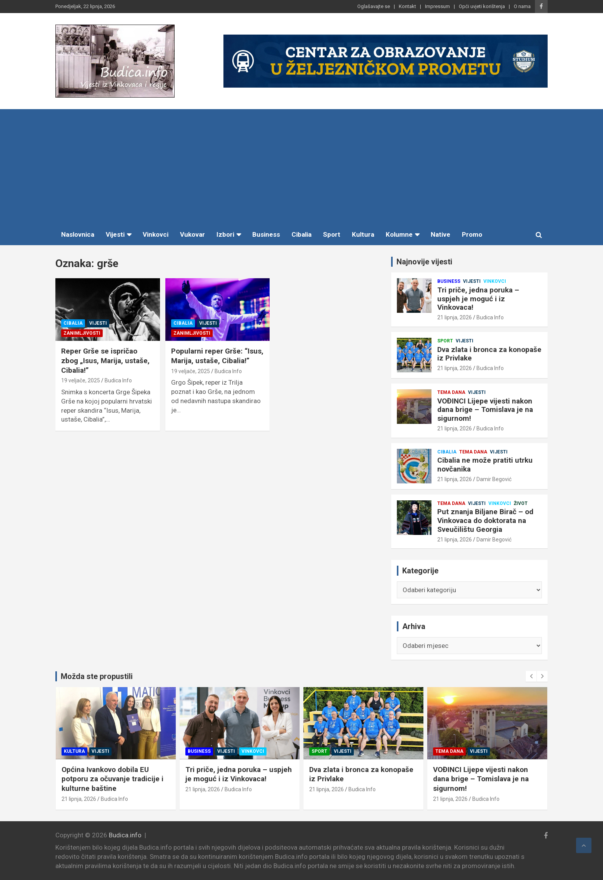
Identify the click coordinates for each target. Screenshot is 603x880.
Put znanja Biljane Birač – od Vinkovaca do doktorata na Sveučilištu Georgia (485, 520)
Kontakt (407, 6)
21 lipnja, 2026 (454, 317)
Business (266, 234)
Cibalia (301, 234)
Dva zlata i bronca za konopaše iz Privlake (489, 354)
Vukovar (192, 234)
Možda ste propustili (97, 676)
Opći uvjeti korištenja (482, 6)
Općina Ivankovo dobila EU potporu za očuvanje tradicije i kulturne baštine (116, 779)
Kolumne (399, 234)
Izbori (225, 234)
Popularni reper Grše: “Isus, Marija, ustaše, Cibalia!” (217, 356)
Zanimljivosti (81, 333)
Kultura (363, 234)
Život (521, 503)
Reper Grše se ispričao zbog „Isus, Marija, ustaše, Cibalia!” (105, 360)
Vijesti (115, 234)
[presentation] (531, 676)
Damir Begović (493, 479)
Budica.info (125, 835)
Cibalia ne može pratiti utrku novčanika (485, 464)
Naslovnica (77, 234)
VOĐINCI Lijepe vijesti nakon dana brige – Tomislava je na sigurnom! (485, 410)
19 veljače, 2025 (80, 380)
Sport (331, 234)
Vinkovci (155, 234)
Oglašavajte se (373, 6)
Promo (472, 234)
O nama (522, 6)
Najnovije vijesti (424, 261)
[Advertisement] (301, 167)
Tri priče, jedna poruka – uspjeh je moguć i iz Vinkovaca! (478, 299)
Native (440, 234)
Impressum (437, 6)
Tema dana (451, 392)
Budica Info (118, 380)
